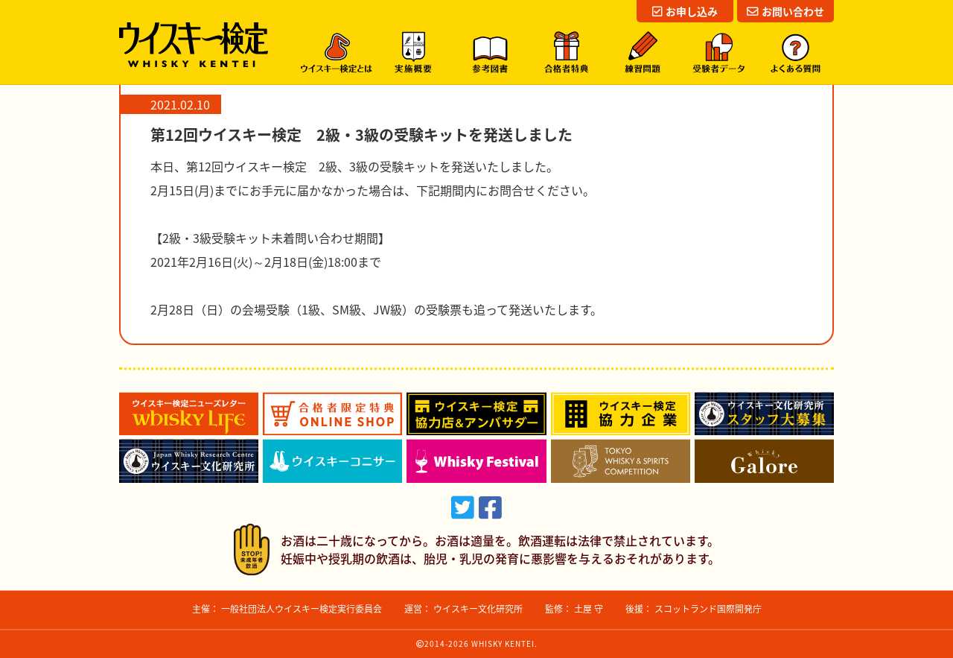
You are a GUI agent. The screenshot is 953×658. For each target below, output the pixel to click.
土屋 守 (588, 609)
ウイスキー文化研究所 (478, 609)
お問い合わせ (785, 11)
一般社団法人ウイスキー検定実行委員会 (301, 609)
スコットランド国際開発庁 (708, 609)
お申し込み (685, 11)
